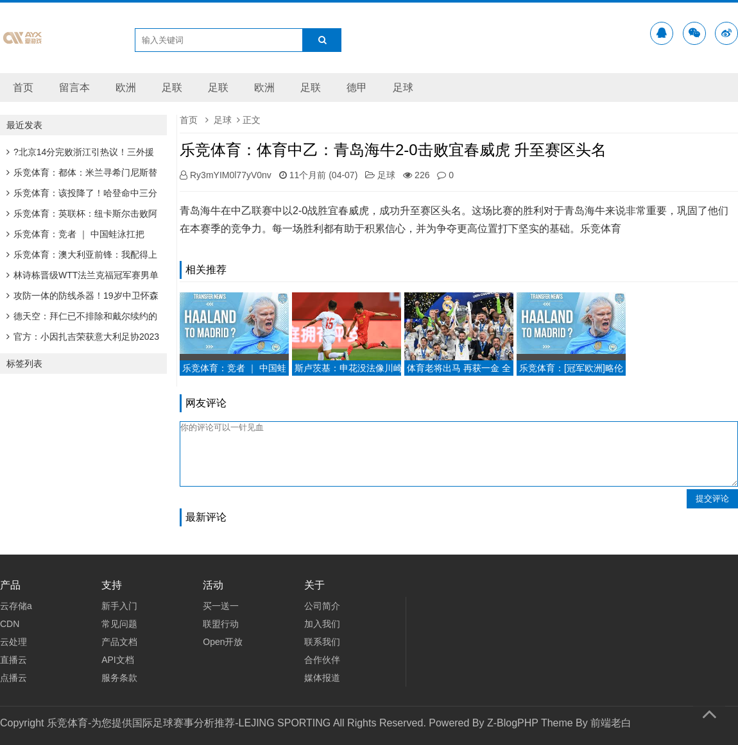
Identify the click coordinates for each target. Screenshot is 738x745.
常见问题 (119, 624)
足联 (172, 87)
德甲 (357, 87)
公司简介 (322, 606)
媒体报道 (322, 678)
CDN (9, 624)
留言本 (74, 87)
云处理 (13, 642)
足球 (403, 87)
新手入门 (119, 606)
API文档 (117, 660)
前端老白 (610, 722)
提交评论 (712, 498)
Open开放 (223, 642)
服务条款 (119, 678)
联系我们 (322, 642)
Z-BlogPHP (512, 722)
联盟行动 (221, 624)
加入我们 (322, 624)
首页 (23, 87)
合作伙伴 (322, 660)
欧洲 (126, 87)
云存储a (16, 606)
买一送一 (221, 606)
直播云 (13, 660)
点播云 (13, 678)
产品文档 (119, 642)
